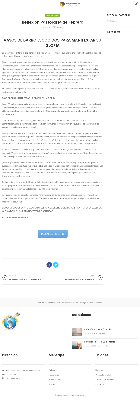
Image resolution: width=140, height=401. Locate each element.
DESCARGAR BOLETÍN (52, 233)
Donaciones (100, 370)
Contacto (99, 384)
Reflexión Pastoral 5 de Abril (98, 329)
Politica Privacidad (103, 375)
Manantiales (54, 375)
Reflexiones (52, 15)
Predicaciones (55, 379)
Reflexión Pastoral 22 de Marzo (99, 341)
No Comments (99, 333)
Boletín (52, 384)
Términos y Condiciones (105, 379)
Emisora (52, 370)
